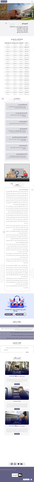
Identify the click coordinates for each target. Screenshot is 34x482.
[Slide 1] (26, 352)
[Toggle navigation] (32, 1)
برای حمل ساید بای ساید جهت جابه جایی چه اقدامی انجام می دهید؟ (22, 332)
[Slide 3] (28, 352)
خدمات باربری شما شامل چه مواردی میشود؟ (25, 326)
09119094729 (4, 1)
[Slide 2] (27, 352)
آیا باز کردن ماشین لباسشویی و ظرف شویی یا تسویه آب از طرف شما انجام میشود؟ (19, 338)
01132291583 (21, 314)
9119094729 (10, 314)
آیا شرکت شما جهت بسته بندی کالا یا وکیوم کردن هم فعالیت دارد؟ (22, 335)
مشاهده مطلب (17, 384)
